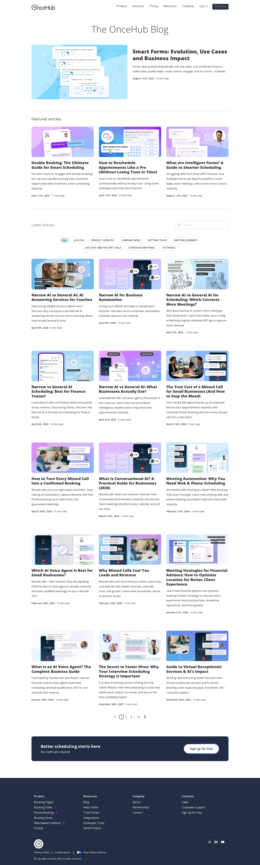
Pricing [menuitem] (38, 828)
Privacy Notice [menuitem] (42, 852)
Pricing (153, 6)
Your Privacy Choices (91, 852)
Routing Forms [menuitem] (43, 818)
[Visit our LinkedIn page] (216, 842)
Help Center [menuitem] (91, 807)
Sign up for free (201, 749)
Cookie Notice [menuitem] (62, 852)
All (65, 240)
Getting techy (157, 240)
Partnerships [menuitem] (141, 807)
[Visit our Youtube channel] (222, 842)
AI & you (79, 240)
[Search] (202, 225)
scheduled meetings (141, 247)
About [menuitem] (136, 802)
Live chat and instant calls (103, 247)
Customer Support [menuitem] (193, 807)
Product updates (102, 240)
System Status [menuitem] (92, 828)
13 (138, 717)
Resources (170, 6)
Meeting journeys (185, 240)
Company (188, 6)
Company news (130, 240)
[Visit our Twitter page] (209, 842)
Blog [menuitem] (86, 802)
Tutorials (168, 247)
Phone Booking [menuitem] (44, 812)
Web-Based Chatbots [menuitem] (47, 823)
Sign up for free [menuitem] (192, 812)
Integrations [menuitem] (91, 818)
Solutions (138, 6)
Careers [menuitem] (137, 812)
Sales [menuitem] (185, 802)
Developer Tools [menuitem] (93, 823)
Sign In (203, 6)
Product (122, 6)
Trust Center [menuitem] (91, 812)
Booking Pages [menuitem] (43, 802)
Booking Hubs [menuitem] (43, 807)
